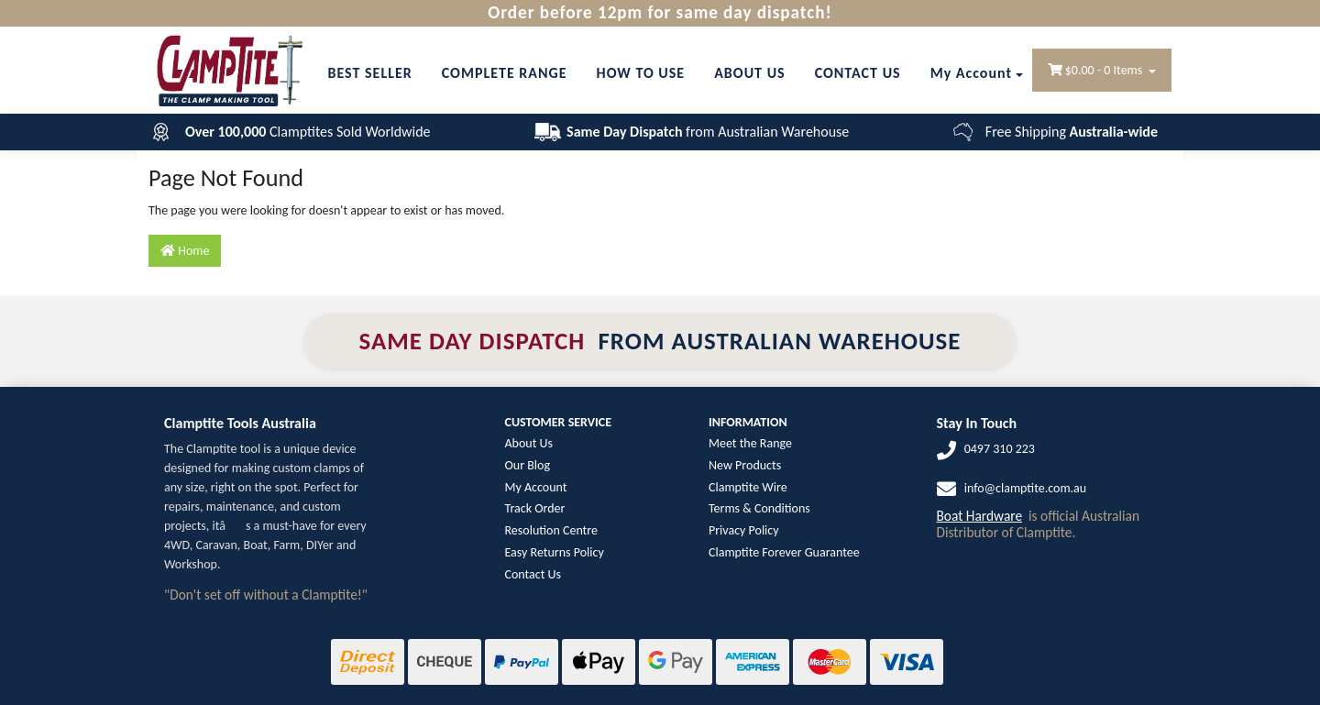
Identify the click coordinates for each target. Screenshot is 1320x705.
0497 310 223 (999, 449)
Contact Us (533, 574)
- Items (1097, 70)
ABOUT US (749, 73)
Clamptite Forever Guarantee (784, 552)
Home (184, 251)
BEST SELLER (369, 73)
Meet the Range (750, 443)
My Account (536, 487)
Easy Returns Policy (554, 552)
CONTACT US (858, 73)
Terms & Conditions (759, 508)
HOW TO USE (641, 73)
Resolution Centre (551, 530)
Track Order (535, 508)
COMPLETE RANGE (504, 73)
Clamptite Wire (748, 487)
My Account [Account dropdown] (971, 73)
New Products (745, 465)
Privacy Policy (744, 530)
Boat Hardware (980, 515)
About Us (529, 443)
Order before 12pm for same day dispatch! (659, 12)
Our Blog (527, 465)
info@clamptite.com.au (1025, 488)
